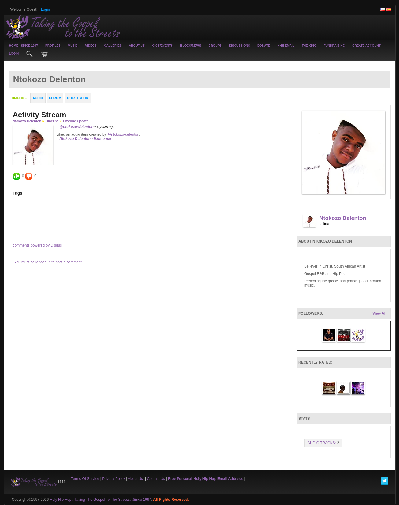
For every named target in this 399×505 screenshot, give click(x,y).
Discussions (239, 45)
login (14, 53)
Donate (263, 45)
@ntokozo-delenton (76, 127)
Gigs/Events (162, 45)
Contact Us (156, 479)
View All (379, 313)
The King (309, 45)
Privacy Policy (113, 479)
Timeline (51, 121)
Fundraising (334, 45)
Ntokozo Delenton (27, 121)
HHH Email (285, 45)
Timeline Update (75, 121)
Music (73, 45)
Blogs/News (190, 45)
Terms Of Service (85, 479)
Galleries (112, 45)
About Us (137, 45)
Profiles (53, 45)
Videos (91, 45)
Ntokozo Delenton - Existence (85, 139)
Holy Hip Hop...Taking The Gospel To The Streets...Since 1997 (100, 499)
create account (366, 45)
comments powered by (37, 245)
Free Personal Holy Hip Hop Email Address (205, 479)
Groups (215, 45)
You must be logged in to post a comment (48, 262)
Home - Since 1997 (23, 45)
